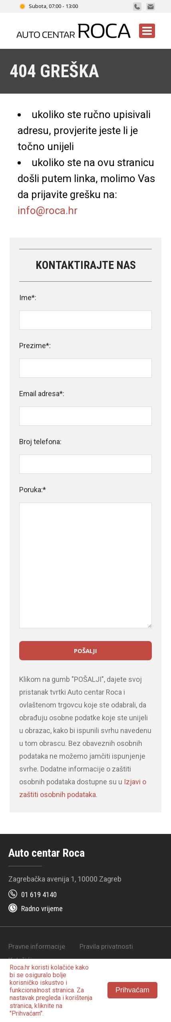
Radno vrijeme (42, 908)
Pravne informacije (36, 946)
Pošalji (85, 651)
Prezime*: (35, 345)
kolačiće (62, 967)
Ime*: (27, 297)
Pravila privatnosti (106, 946)
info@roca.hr (48, 210)
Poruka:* (32, 489)
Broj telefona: (40, 441)
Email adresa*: (41, 393)
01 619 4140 (39, 894)
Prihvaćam (132, 990)
